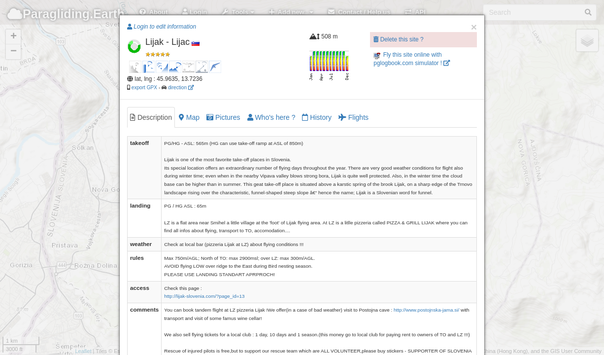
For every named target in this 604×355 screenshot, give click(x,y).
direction (181, 87)
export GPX (144, 87)
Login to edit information (161, 26)
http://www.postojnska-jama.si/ (426, 310)
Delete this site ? (398, 39)
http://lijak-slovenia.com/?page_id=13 (204, 296)
